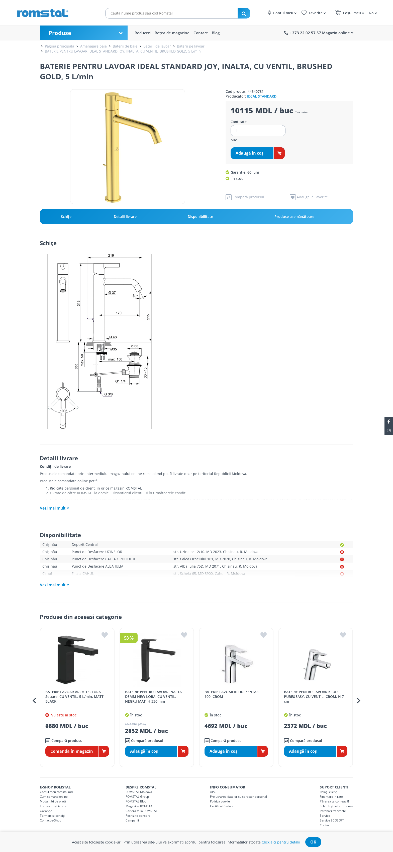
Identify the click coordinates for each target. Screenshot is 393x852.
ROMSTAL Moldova (139, 792)
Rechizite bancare (138, 815)
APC (213, 792)
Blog (216, 32)
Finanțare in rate (331, 796)
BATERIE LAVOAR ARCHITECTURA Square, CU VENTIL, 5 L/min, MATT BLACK (74, 696)
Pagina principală (59, 46)
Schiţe (66, 216)
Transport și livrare (53, 806)
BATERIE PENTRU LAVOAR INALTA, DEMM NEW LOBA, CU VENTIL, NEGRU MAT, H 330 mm (154, 696)
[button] (372, 13)
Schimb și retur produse (336, 806)
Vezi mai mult (52, 508)
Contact (200, 32)
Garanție (46, 811)
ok (313, 842)
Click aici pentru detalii (281, 842)
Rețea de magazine (172, 32)
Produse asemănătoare (294, 216)
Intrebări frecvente (333, 811)
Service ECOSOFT (332, 820)
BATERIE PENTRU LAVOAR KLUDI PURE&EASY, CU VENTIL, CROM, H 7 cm (314, 696)
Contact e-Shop (50, 820)
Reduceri (143, 32)
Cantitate (239, 122)
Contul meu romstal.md (56, 792)
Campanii (132, 820)
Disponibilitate (200, 216)
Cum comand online (54, 796)
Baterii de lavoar (157, 46)
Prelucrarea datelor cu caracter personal (238, 796)
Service (325, 815)
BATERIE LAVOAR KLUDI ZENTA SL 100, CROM (233, 694)
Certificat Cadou (221, 806)
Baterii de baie (125, 46)
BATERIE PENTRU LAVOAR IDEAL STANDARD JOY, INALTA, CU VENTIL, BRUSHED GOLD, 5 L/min (123, 51)
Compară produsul (64, 740)
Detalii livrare (125, 216)
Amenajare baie (93, 46)
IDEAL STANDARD (261, 96)
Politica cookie (220, 801)
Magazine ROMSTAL (140, 806)
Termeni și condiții (52, 815)
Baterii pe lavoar (191, 46)
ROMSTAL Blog (136, 801)
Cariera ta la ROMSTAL (141, 811)
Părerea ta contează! (334, 801)
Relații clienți (328, 792)
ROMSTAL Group (137, 796)
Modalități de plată (53, 801)
